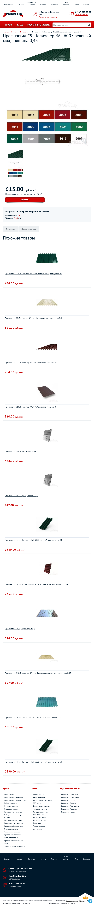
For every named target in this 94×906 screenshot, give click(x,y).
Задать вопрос (14, 879)
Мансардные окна (11, 829)
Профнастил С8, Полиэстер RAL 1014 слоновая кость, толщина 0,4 (33, 318)
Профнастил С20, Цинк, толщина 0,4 (20, 451)
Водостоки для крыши (69, 794)
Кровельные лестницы (12, 835)
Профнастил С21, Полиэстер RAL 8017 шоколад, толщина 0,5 (31, 362)
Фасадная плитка (39, 820)
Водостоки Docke (68, 800)
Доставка (31, 859)
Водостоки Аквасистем (70, 806)
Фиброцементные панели (42, 800)
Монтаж (43, 5)
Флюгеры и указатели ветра (14, 846)
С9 (19, 215)
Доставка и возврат (31, 3)
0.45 (16, 218)
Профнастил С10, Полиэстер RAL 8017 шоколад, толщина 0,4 (31, 407)
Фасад (20, 25)
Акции (21, 5)
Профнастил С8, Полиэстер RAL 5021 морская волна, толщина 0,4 (33, 717)
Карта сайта (26, 903)
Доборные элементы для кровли (13, 816)
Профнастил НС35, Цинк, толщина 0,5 (21, 495)
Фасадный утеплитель (41, 806)
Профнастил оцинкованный (15, 800)
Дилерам (54, 5)
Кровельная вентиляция (13, 823)
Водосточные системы (38, 25)
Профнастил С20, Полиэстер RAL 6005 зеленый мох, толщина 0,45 (33, 273)
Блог (77, 5)
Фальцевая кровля (11, 809)
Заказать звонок (81, 15)
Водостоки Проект (68, 812)
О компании (8, 5)
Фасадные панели (39, 817)
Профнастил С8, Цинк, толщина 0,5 (20, 628)
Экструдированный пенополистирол (40, 813)
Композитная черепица (13, 812)
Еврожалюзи (37, 829)
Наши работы (66, 3)
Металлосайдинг (39, 797)
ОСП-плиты (37, 803)
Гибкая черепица (10, 803)
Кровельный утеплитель (13, 826)
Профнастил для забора (13, 797)
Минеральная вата (40, 809)
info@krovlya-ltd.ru (17, 876)
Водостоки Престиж (68, 809)
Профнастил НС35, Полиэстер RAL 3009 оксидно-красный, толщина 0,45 (36, 584)
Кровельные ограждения (13, 840)
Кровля (8, 25)
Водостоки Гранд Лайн (70, 797)
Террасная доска (39, 826)
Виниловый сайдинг (40, 794)
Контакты (86, 5)
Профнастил (9, 794)
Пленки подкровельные (13, 820)
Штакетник (37, 823)
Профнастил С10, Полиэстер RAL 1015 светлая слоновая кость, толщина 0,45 (38, 673)
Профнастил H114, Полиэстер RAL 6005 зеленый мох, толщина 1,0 (33, 762)
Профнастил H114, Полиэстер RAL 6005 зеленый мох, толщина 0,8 (33, 540)
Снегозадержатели (11, 838)
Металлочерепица (11, 806)
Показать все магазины (48, 17)
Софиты (7, 843)
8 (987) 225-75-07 (83, 12)
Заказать (25, 199)
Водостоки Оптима (68, 803)
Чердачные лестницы (12, 832)
